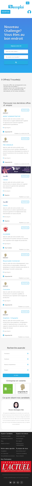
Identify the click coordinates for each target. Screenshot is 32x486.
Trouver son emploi (6, 436)
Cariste (5, 205)
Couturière (6, 289)
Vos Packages (19, 438)
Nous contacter (20, 455)
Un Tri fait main (4, 453)
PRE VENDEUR (8, 145)
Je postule (25, 110)
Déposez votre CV (16, 45)
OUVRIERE (6, 234)
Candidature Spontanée (7, 438)
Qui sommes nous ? (21, 451)
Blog (2, 441)
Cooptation (3, 451)
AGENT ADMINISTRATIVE (11, 116)
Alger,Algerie (7, 127)
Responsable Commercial (11, 261)
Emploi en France (5, 443)
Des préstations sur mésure (8, 455)
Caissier (5, 179)
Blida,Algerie (6, 190)
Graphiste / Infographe (10, 318)
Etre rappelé (19, 441)
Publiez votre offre (20, 436)
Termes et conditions (21, 453)
